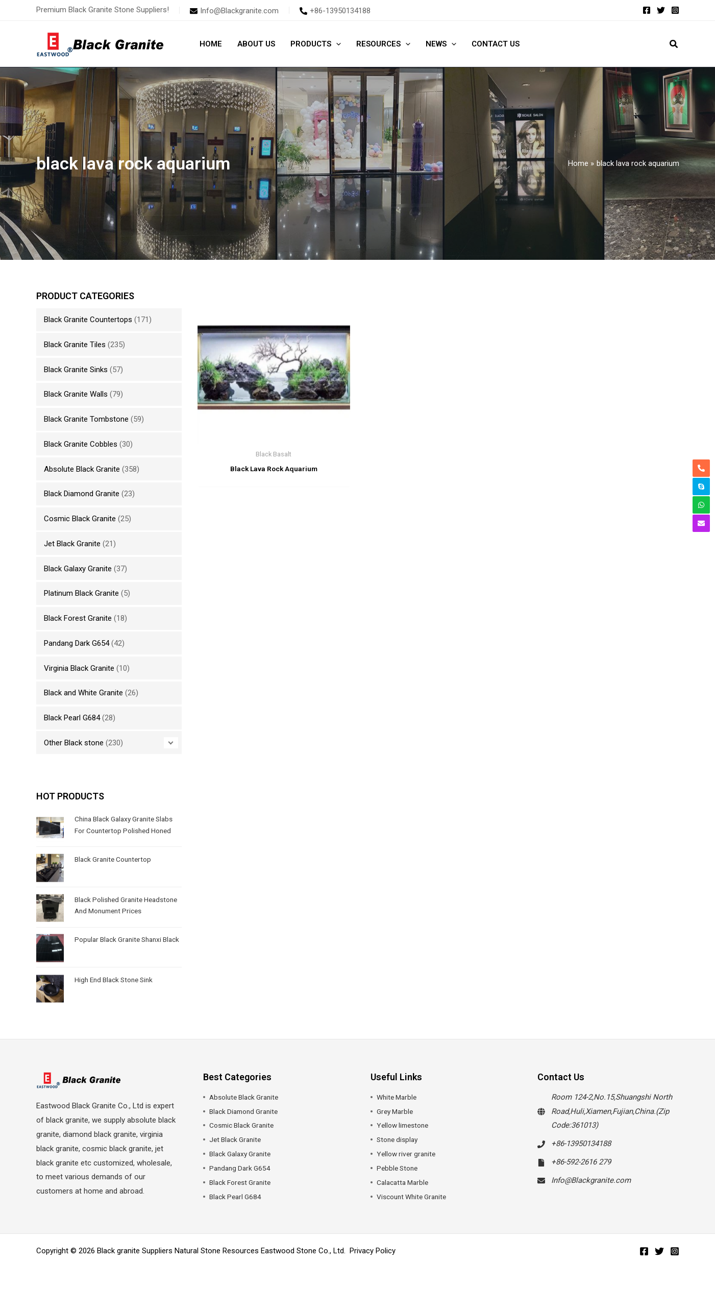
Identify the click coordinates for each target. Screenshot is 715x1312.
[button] (336, 44)
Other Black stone (74, 742)
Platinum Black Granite (81, 593)
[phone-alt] (335, 10)
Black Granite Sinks (76, 369)
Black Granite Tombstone (86, 419)
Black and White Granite (83, 692)
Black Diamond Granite (81, 493)
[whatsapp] (701, 505)
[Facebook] (647, 10)
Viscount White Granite (415, 1213)
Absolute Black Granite (82, 469)
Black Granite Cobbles (80, 444)
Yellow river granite (408, 1170)
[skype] (701, 486)
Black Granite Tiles (75, 344)
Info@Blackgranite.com (591, 1197)
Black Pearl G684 (72, 717)
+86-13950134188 (581, 1160)
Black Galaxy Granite (78, 568)
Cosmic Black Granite (80, 518)
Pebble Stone (399, 1184)
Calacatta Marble (405, 1199)
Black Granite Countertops (88, 319)
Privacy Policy (373, 1267)
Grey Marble (396, 1128)
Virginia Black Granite (79, 668)
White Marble (398, 1114)
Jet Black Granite (72, 543)
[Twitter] (661, 10)
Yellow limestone (405, 1142)
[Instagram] (675, 10)
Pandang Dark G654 (76, 643)
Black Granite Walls (76, 394)
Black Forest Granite (78, 618)
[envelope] (234, 10)
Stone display (399, 1156)
